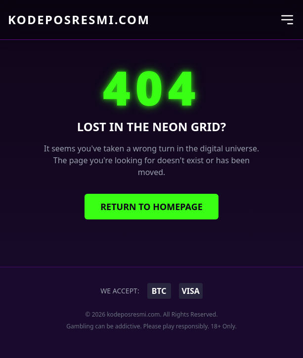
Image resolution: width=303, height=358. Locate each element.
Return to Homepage (151, 207)
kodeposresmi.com (79, 20)
